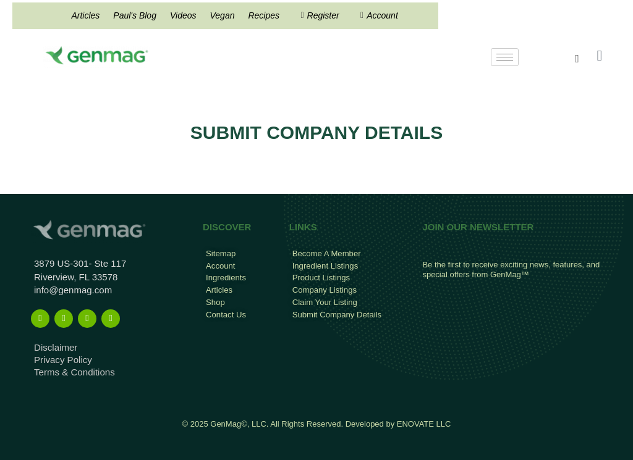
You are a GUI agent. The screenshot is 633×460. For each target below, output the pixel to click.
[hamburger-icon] (505, 57)
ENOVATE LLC (424, 424)
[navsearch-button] (577, 58)
